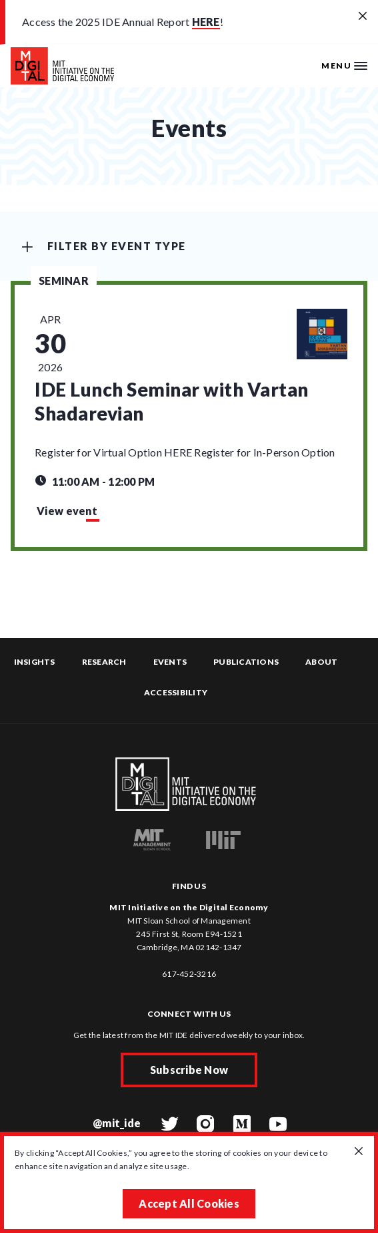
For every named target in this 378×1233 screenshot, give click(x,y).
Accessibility (175, 692)
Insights (34, 662)
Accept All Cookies (189, 1203)
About (321, 662)
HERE (206, 21)
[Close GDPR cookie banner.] (358, 1152)
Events (170, 662)
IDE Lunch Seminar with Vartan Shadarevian (172, 401)
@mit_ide (117, 1123)
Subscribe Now (189, 1069)
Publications (246, 662)
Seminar (64, 280)
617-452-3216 (189, 974)
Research (104, 662)
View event (67, 510)
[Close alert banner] (362, 16)
